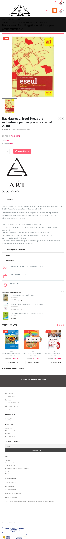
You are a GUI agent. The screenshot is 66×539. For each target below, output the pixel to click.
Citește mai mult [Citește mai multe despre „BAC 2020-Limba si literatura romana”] (55, 362)
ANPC (7, 471)
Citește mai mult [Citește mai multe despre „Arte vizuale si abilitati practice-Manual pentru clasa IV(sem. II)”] (34, 362)
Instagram (10, 418)
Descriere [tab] (9, 199)
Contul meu (9, 428)
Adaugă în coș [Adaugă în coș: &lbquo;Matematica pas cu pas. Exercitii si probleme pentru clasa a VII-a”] (13, 362)
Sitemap (7, 474)
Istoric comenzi (10, 431)
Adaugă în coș (23, 151)
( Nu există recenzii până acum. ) (21, 130)
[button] (58, 325)
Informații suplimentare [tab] (15, 250)
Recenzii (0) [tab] (9, 260)
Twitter (7, 191)
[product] (6, 297)
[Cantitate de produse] (7, 151)
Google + (15, 191)
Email (18, 191)
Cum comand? (9, 463)
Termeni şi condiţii (11, 465)
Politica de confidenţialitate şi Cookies (17, 468)
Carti (11, 144)
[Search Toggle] (56, 2)
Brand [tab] (7, 255)
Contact (7, 460)
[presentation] (62, 291)
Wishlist (7, 434)
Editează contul (10, 436)
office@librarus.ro (13, 403)
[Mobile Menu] (54, 10)
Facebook (3, 191)
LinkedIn (11, 191)
